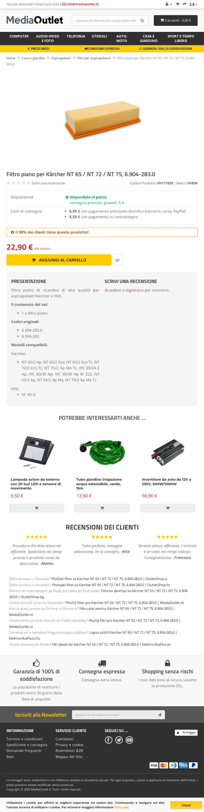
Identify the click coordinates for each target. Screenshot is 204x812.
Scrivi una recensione (48, 183)
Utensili (99, 36)
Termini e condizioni (24, 738)
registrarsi (134, 290)
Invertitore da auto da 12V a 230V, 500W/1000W (166, 481)
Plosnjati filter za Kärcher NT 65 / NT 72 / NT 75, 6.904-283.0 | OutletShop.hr (111, 584)
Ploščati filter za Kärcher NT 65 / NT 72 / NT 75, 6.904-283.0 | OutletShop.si (109, 578)
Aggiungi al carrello (59, 260)
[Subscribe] (159, 714)
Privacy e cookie (69, 744)
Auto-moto (121, 38)
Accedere (113, 290)
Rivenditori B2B (69, 750)
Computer (19, 36)
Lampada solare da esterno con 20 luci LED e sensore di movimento (36, 483)
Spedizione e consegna (26, 744)
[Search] (142, 20)
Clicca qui (121, 807)
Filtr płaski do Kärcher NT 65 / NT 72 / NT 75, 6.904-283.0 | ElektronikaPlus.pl (111, 644)
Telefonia (76, 36)
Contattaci (65, 738)
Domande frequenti (23, 750)
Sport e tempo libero (181, 38)
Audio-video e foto (47, 38)
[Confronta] (117, 259)
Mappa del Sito (69, 756)
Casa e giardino (149, 38)
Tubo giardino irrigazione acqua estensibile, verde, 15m (99, 483)
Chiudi (186, 805)
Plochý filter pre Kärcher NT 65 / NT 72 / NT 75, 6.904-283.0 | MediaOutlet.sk (125, 602)
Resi (10, 756)
